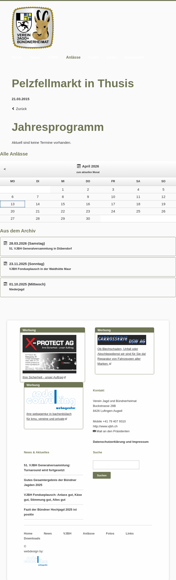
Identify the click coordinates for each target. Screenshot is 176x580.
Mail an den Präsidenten (113, 431)
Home (17, 57)
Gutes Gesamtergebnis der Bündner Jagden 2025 (50, 482)
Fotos (94, 57)
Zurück (21, 109)
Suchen (102, 475)
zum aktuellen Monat (87, 172)
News (35, 57)
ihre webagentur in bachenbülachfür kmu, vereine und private (51, 414)
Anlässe (73, 57)
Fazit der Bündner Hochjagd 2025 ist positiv (50, 512)
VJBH (53, 57)
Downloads (135, 57)
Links (112, 57)
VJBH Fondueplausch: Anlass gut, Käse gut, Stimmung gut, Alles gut (53, 497)
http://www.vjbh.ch (105, 426)
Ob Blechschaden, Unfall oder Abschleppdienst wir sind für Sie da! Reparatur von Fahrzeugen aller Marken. (122, 353)
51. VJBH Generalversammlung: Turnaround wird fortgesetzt (47, 467)
